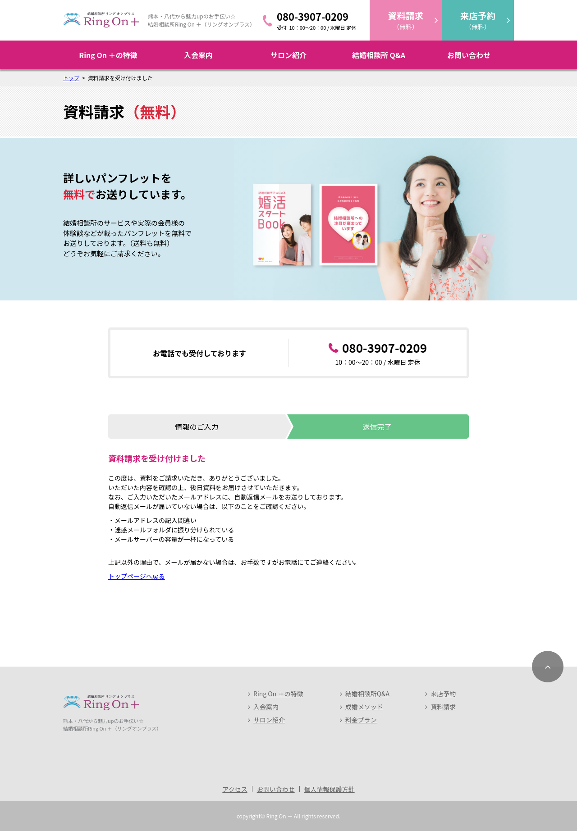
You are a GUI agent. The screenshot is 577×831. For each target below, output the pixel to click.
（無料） (405, 20)
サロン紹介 (288, 55)
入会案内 (198, 55)
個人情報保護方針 (329, 789)
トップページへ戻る (136, 576)
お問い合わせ (468, 55)
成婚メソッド (364, 706)
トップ (71, 78)
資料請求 (443, 706)
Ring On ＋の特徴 (108, 55)
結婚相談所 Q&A (378, 55)
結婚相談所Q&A (367, 693)
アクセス (234, 789)
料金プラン (361, 719)
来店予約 (443, 693)
